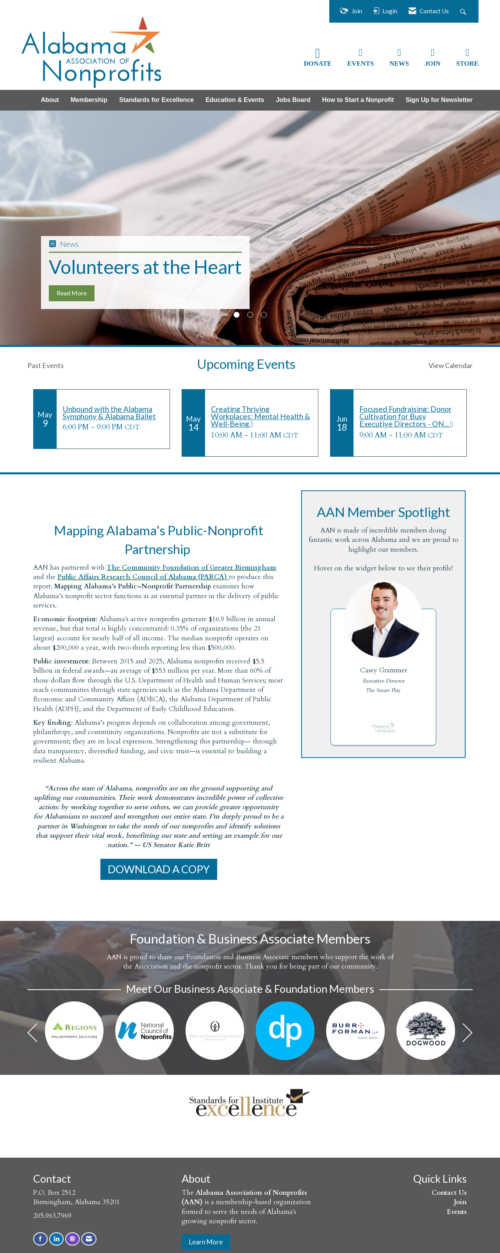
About (50, 100)
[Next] (467, 1034)
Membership (89, 100)
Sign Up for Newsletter (439, 100)
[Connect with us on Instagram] (72, 1239)
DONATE (317, 63)
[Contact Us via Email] (88, 1239)
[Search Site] (464, 11)
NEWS (399, 63)
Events (457, 1211)
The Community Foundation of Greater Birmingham (191, 567)
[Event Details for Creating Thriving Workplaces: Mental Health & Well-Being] (261, 416)
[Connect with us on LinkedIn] (56, 1239)
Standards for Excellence (156, 100)
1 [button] (236, 315)
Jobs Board (293, 100)
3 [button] (264, 315)
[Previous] (32, 1034)
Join (460, 1202)
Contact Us (449, 1192)
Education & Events (234, 100)
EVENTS (360, 63)
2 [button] (250, 315)
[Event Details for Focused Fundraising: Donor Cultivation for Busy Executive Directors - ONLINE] (410, 416)
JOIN (433, 63)
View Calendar (451, 365)
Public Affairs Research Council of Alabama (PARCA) (143, 576)
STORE (467, 63)
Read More (72, 293)
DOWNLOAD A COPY (159, 869)
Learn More (206, 1242)
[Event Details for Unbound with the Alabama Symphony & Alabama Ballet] (113, 412)
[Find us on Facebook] (40, 1239)
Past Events (45, 365)
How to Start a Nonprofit (358, 100)
